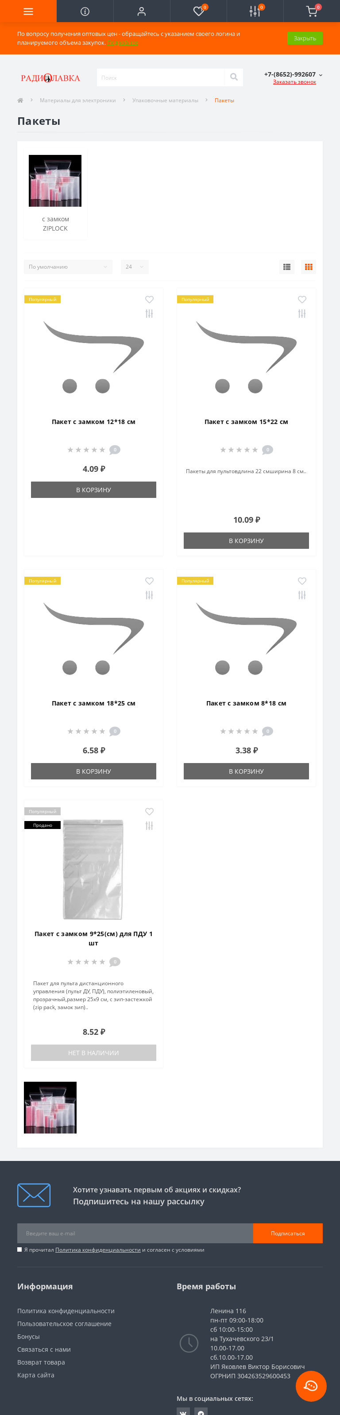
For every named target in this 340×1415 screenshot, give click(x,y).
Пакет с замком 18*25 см (94, 703)
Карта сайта (35, 1375)
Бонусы (28, 1336)
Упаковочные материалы (165, 100)
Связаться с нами (44, 1349)
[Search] (233, 77)
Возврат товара (41, 1362)
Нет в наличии (93, 1053)
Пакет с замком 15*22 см (247, 421)
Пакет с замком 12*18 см (94, 421)
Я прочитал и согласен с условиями (114, 1249)
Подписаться (288, 1233)
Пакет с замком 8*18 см (246, 703)
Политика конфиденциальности (98, 1249)
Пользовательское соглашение (64, 1323)
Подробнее (122, 42)
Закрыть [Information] (305, 38)
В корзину (93, 490)
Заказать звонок (294, 81)
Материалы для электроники (78, 100)
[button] (141, 11)
